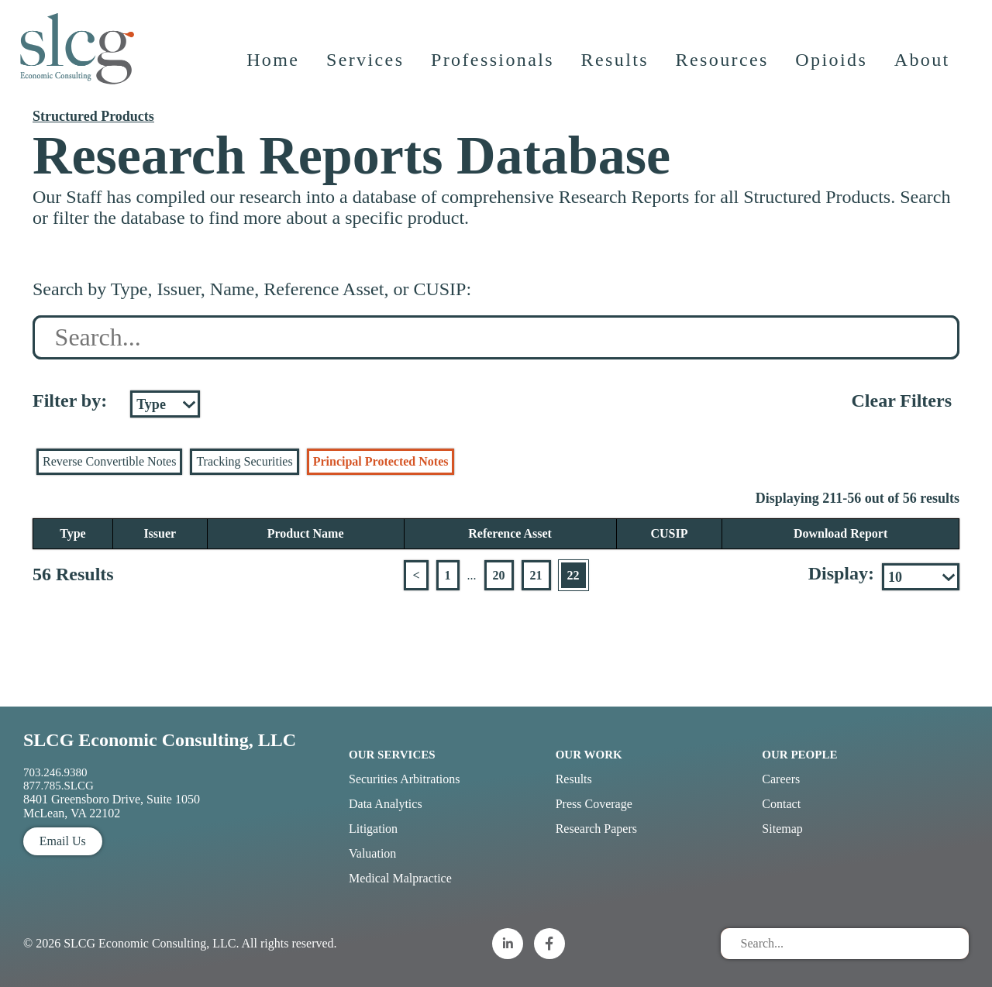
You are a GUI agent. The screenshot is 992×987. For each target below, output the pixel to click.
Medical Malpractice (400, 878)
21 (536, 575)
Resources (723, 66)
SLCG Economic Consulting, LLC (159, 740)
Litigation (373, 828)
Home (273, 66)
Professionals (493, 66)
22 (573, 575)
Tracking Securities (244, 461)
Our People (799, 754)
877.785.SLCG (58, 785)
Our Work (589, 754)
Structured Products (93, 116)
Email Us (63, 841)
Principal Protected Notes (381, 461)
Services (366, 66)
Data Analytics (385, 803)
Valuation (372, 853)
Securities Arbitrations (404, 779)
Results (615, 66)
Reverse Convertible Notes (109, 461)
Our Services (392, 754)
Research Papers (596, 828)
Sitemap (782, 828)
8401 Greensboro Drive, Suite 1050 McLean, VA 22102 (111, 806)
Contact (781, 803)
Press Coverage (594, 803)
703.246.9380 (55, 772)
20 (499, 575)
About (923, 66)
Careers (781, 779)
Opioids (833, 66)
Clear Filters (901, 400)
